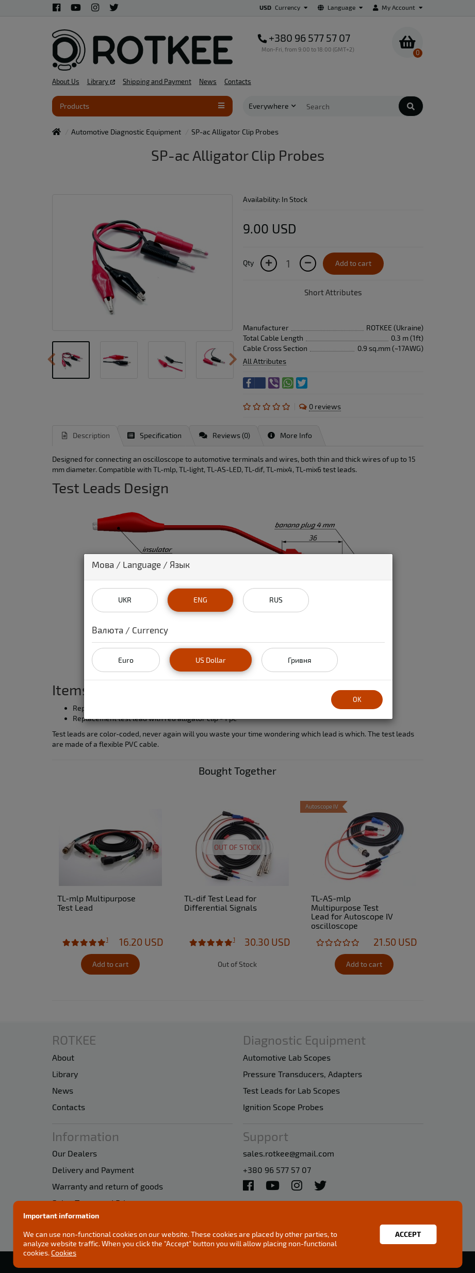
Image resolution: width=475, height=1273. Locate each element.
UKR (125, 599)
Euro (126, 660)
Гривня (300, 660)
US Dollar (210, 660)
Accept (408, 1234)
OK (357, 699)
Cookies (63, 1252)
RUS (276, 599)
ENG (200, 599)
